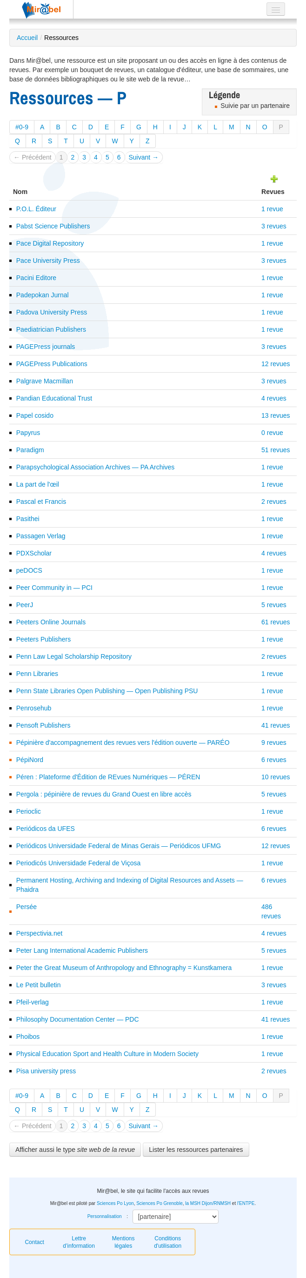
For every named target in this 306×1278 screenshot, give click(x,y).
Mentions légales (123, 1242)
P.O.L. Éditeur (36, 209)
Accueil (27, 37)
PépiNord (29, 759)
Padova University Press (51, 312)
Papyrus (28, 432)
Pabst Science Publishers (53, 226)
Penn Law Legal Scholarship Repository (74, 656)
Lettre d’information (79, 1242)
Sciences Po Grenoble (159, 1203)
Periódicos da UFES (45, 828)
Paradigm (30, 450)
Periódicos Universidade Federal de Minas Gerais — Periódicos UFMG (118, 846)
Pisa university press (46, 1071)
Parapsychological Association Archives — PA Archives (95, 467)
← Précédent (32, 157)
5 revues (273, 605)
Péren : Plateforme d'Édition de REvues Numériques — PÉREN (108, 777)
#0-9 (21, 127)
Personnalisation (104, 1216)
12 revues (275, 364)
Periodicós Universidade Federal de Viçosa (78, 863)
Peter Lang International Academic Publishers (82, 950)
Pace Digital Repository (50, 243)
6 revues (273, 759)
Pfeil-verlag (32, 1002)
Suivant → (144, 157)
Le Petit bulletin (38, 985)
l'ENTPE (245, 1203)
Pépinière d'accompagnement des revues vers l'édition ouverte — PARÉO (123, 742)
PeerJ (24, 605)
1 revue (272, 209)
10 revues (275, 777)
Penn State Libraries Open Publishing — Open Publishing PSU (107, 691)
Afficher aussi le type (75, 1149)
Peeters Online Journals (51, 622)
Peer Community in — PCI (54, 587)
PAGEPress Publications (51, 364)
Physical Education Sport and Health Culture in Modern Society (107, 1053)
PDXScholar (34, 553)
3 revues (273, 226)
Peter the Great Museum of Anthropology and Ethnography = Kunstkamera (124, 967)
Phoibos (28, 1036)
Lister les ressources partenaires (196, 1149)
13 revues (275, 415)
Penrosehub (34, 708)
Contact (34, 1242)
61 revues (275, 622)
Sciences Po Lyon (115, 1203)
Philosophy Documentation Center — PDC (77, 1019)
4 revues (273, 398)
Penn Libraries (37, 673)
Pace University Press (48, 260)
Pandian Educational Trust (54, 398)
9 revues (273, 742)
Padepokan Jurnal (42, 295)
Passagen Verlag (41, 536)
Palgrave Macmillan (44, 381)
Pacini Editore (36, 277)
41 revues (275, 725)
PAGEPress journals (45, 346)
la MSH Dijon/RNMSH (208, 1203)
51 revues (275, 450)
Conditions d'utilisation (167, 1242)
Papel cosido (34, 415)
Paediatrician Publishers (51, 329)
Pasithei (28, 518)
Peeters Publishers (43, 639)
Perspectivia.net (39, 933)
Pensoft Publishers (43, 725)
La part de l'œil (37, 484)
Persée (26, 906)
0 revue (272, 432)
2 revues (273, 501)
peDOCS (29, 570)
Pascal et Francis (41, 501)
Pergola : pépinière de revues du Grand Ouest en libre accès (104, 794)
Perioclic (28, 811)
